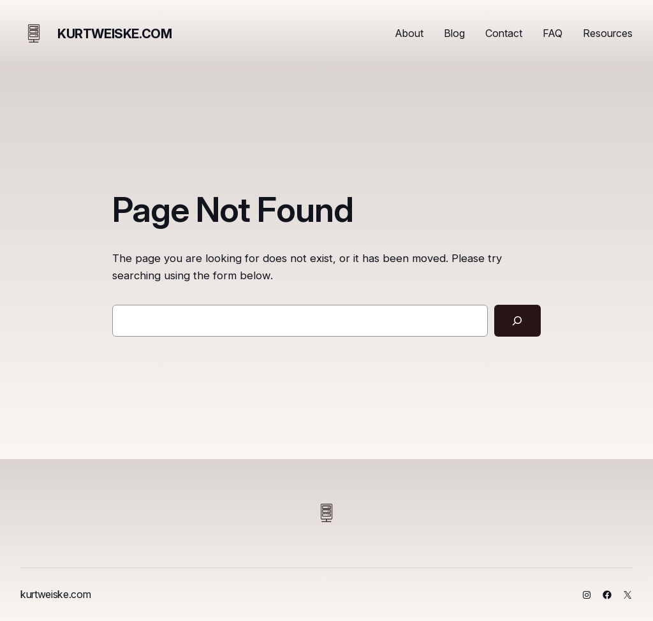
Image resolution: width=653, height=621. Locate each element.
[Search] (517, 321)
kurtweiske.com (114, 33)
